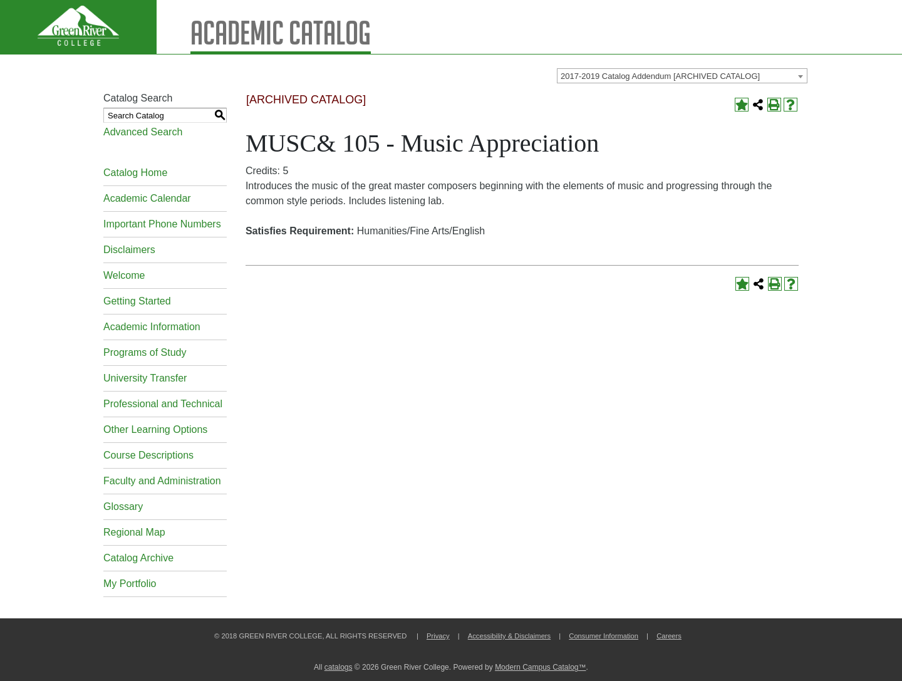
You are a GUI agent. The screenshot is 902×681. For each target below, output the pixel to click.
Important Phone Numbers (162, 224)
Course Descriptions (148, 455)
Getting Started (137, 301)
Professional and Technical (162, 403)
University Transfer (145, 378)
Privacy (438, 636)
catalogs (338, 667)
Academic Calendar (147, 198)
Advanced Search (142, 132)
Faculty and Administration (162, 481)
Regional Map (134, 532)
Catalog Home (135, 172)
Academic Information (151, 326)
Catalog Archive (138, 558)
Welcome (124, 275)
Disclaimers (129, 249)
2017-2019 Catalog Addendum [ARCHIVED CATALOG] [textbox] (660, 76)
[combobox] (682, 75)
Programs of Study (145, 352)
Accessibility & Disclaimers (509, 636)
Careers (669, 636)
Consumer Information (603, 636)
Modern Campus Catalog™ (540, 667)
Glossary (123, 506)
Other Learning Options (155, 429)
